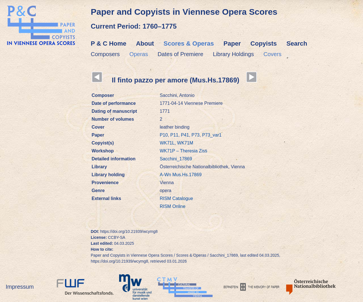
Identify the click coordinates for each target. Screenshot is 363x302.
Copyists (263, 43)
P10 (164, 135)
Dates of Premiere (180, 54)
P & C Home (108, 43)
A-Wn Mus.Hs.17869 (181, 174)
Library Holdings (233, 54)
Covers (272, 54)
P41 (185, 135)
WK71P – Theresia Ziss (183, 150)
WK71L (167, 143)
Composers (105, 54)
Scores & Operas (189, 43)
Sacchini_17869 (176, 158)
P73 (195, 135)
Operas (138, 54)
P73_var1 (212, 135)
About (145, 43)
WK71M (185, 143)
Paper (232, 43)
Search (296, 43)
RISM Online (172, 206)
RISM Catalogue (176, 198)
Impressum (20, 287)
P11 (174, 135)
